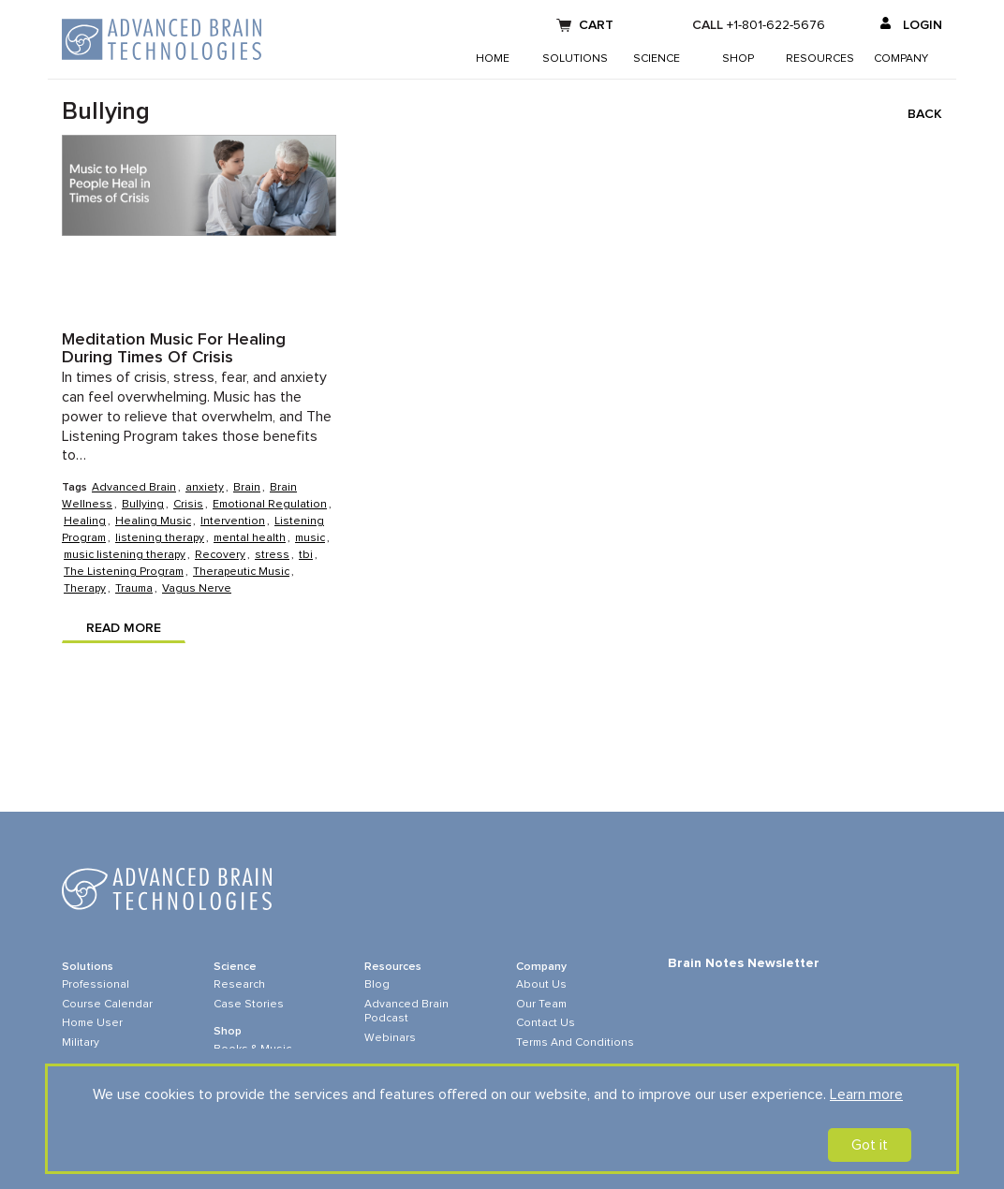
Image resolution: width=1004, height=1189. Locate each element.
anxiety (204, 487)
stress (272, 555)
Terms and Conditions (575, 1043)
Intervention (232, 521)
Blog (377, 985)
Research (239, 985)
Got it (869, 1145)
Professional (95, 985)
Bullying (143, 504)
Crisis (188, 504)
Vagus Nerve (196, 588)
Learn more (866, 1094)
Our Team (541, 1004)
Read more (123, 628)
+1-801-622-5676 (776, 25)
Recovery (220, 555)
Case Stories (249, 1004)
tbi (306, 555)
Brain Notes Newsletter (743, 963)
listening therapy (159, 538)
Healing (85, 521)
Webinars (390, 1038)
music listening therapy (124, 555)
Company (901, 59)
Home (492, 59)
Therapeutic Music (241, 572)
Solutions (575, 59)
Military (80, 1043)
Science (656, 59)
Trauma (134, 588)
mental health (250, 538)
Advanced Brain (134, 487)
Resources (820, 59)
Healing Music (153, 521)
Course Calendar (107, 1004)
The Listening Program (124, 572)
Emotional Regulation (270, 504)
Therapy (85, 588)
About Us (541, 985)
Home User (92, 1023)
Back (925, 114)
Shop (738, 59)
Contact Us (545, 1023)
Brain (246, 487)
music (310, 538)
